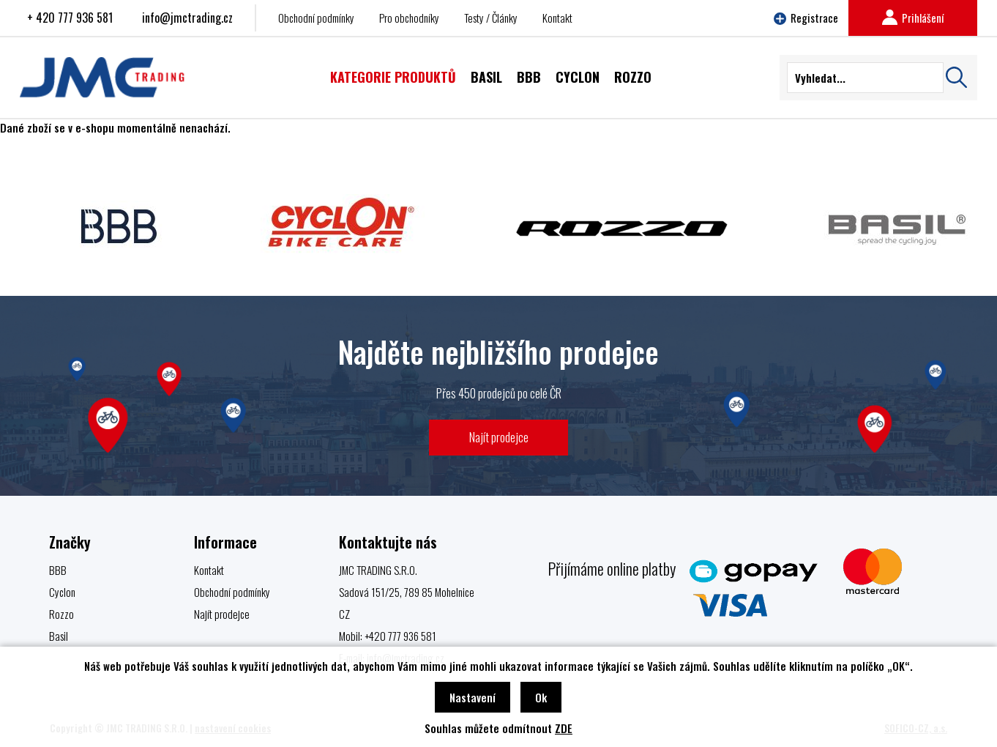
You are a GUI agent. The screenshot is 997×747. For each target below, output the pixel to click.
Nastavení (472, 697)
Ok (541, 697)
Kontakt (557, 18)
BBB (58, 570)
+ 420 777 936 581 (70, 17)
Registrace (806, 18)
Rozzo (61, 614)
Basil (58, 636)
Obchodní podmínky (316, 18)
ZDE (563, 728)
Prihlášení (913, 18)
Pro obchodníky (409, 18)
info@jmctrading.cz (187, 17)
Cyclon (62, 592)
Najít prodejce (499, 437)
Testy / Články (491, 18)
